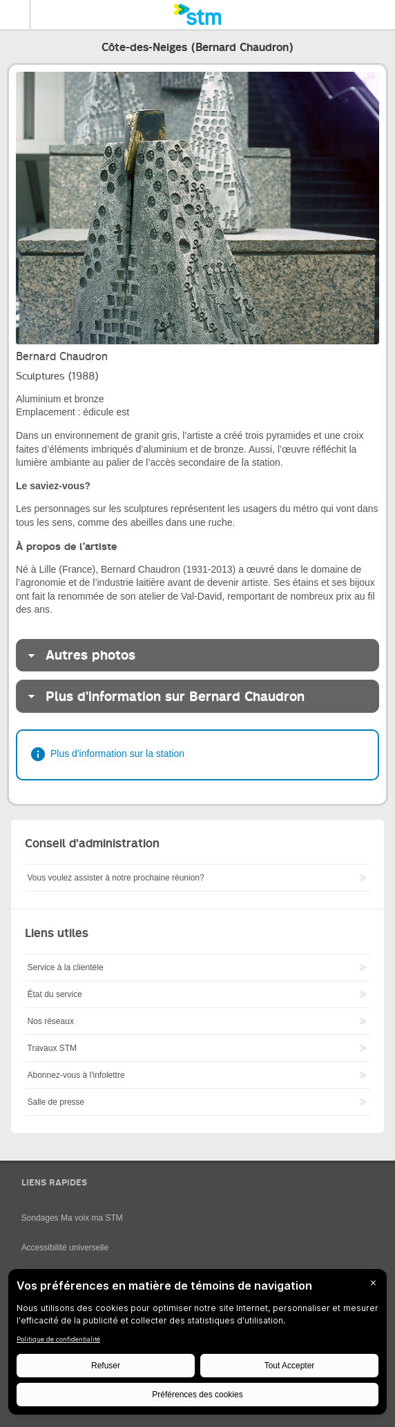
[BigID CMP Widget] (197, 1345)
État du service (55, 994)
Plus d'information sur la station (117, 753)
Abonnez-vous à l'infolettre (76, 1075)
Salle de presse (56, 1102)
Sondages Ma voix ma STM (72, 1218)
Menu (15, 14)
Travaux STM (52, 1048)
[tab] (197, 655)
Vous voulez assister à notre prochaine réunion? (116, 878)
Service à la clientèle (66, 967)
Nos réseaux (51, 1021)
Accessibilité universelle (65, 1247)
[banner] (197, 14)
